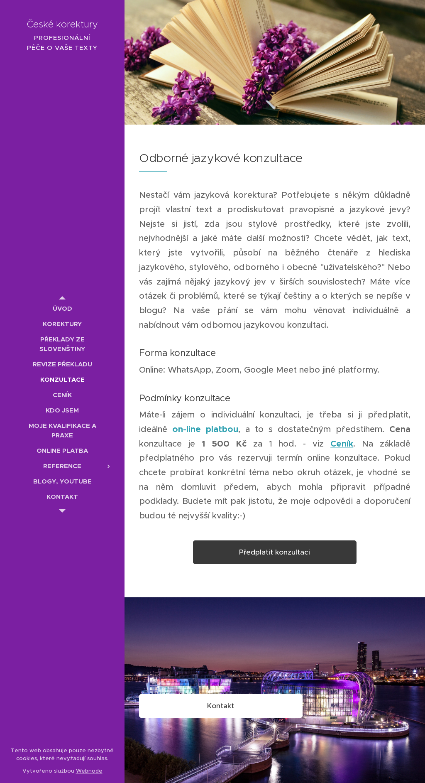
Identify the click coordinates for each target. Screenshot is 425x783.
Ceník (341, 443)
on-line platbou (205, 429)
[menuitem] (62, 308)
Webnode (89, 770)
